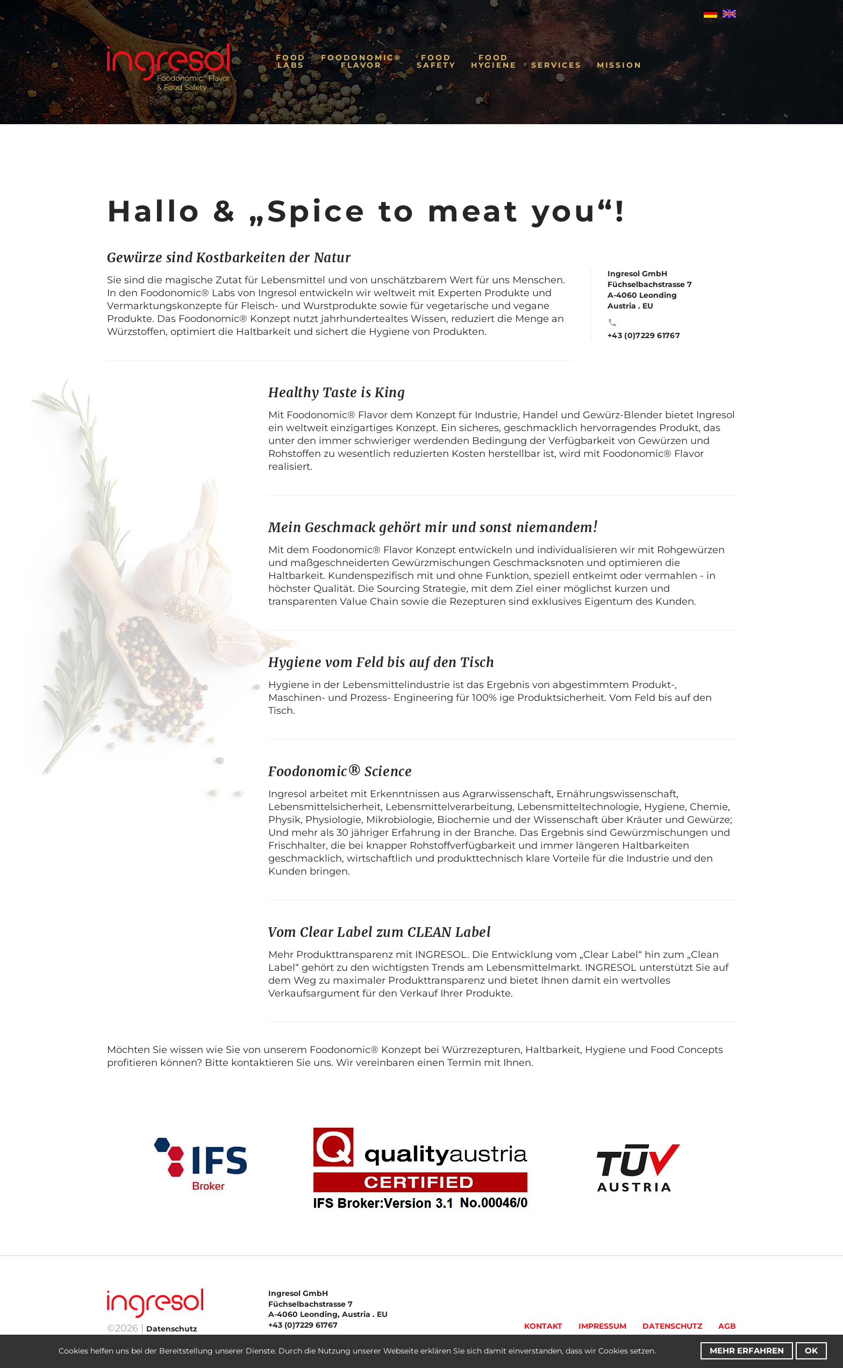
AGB (727, 1326)
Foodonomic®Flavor (361, 61)
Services (556, 65)
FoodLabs (291, 61)
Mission (619, 65)
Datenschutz (672, 1326)
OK (811, 1350)
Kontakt (543, 1326)
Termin (464, 1063)
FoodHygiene (494, 61)
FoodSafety (436, 61)
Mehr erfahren (747, 1350)
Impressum (602, 1326)
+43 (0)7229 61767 (644, 335)
